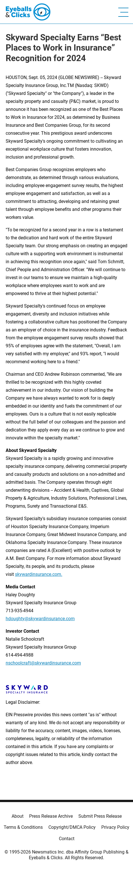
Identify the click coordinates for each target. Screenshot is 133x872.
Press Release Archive (51, 816)
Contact (66, 838)
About (17, 816)
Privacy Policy (115, 827)
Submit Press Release (100, 816)
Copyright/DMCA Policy (72, 827)
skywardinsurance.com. (38, 574)
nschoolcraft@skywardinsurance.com (43, 663)
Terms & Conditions (23, 827)
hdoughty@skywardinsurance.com (40, 618)
